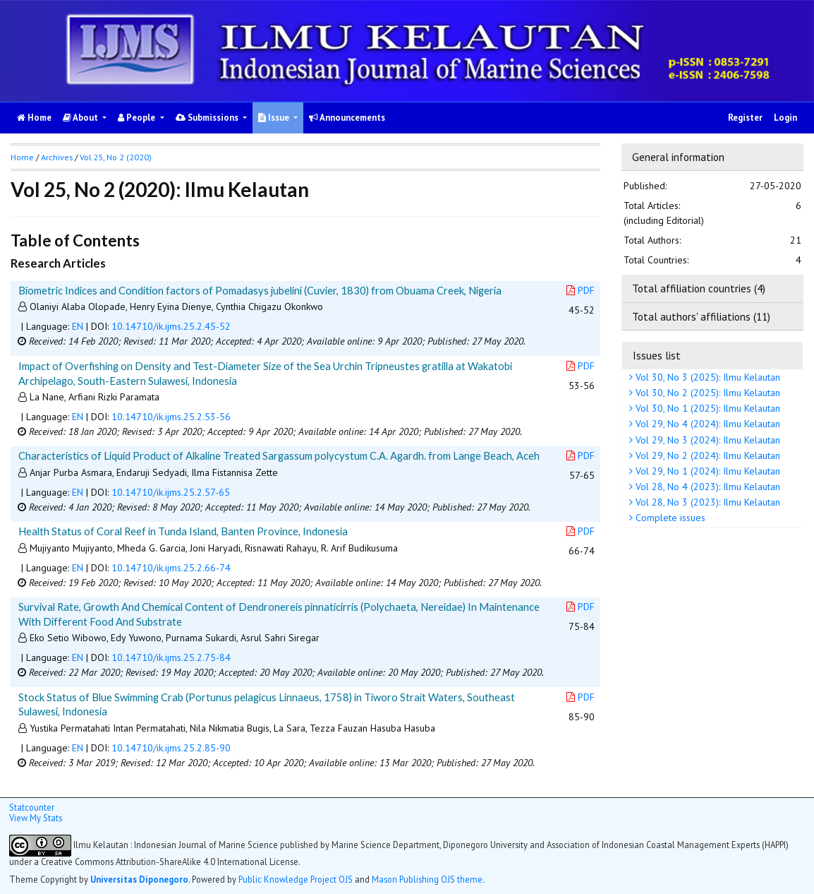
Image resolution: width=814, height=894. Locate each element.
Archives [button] (57, 157)
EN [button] (77, 326)
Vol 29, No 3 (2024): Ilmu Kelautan (706, 440)
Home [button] (22, 157)
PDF (580, 290)
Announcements (347, 118)
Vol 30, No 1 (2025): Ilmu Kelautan (706, 408)
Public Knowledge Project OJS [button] (295, 879)
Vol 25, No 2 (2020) (116, 157)
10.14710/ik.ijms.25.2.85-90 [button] (171, 747)
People (137, 118)
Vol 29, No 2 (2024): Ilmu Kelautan (706, 455)
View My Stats (35, 817)
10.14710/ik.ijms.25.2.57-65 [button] (170, 492)
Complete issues (669, 517)
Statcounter (31, 807)
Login (785, 118)
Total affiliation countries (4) (698, 288)
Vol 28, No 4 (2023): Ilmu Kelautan (706, 486)
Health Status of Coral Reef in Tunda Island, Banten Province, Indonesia (183, 531)
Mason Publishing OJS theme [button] (427, 879)
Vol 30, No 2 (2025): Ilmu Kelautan (706, 392)
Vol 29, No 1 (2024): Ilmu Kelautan (706, 471)
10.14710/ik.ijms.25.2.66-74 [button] (171, 567)
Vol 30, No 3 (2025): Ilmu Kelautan (706, 377)
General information (678, 157)
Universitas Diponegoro (139, 879)
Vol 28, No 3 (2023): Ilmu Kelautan (706, 502)
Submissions (208, 118)
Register (745, 118)
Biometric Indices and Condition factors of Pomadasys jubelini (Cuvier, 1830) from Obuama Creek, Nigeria (260, 290)
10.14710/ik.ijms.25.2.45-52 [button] (171, 326)
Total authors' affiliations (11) (701, 316)
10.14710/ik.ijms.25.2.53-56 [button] (171, 416)
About (81, 118)
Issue (274, 118)
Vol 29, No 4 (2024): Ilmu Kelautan (706, 423)
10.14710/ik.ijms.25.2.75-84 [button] (171, 657)
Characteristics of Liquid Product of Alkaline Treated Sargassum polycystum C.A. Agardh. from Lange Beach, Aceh (279, 455)
